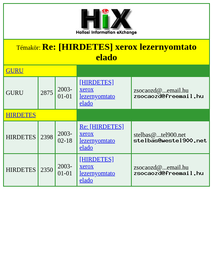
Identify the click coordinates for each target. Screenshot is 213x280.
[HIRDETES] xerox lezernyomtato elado (97, 93)
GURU (14, 70)
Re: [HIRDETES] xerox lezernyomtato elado (101, 137)
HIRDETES (21, 115)
